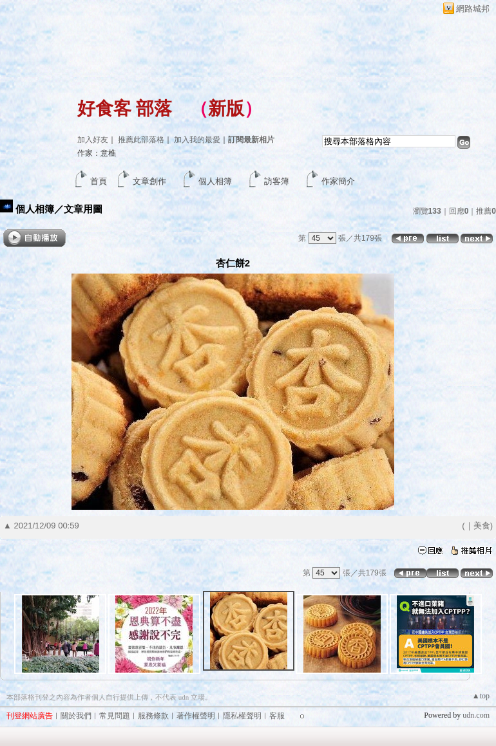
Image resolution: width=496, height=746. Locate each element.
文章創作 (149, 181)
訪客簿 (276, 181)
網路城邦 (473, 9)
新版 (226, 108)
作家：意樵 (96, 153)
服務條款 (153, 715)
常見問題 (114, 715)
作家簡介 (338, 181)
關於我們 (76, 715)
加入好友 (92, 139)
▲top (481, 695)
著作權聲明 (195, 715)
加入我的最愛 (197, 139)
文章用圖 (83, 208)
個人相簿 (215, 181)
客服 (277, 715)
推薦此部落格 (141, 139)
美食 (481, 525)
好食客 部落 (124, 108)
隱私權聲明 (242, 715)
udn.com (476, 715)
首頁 (98, 181)
